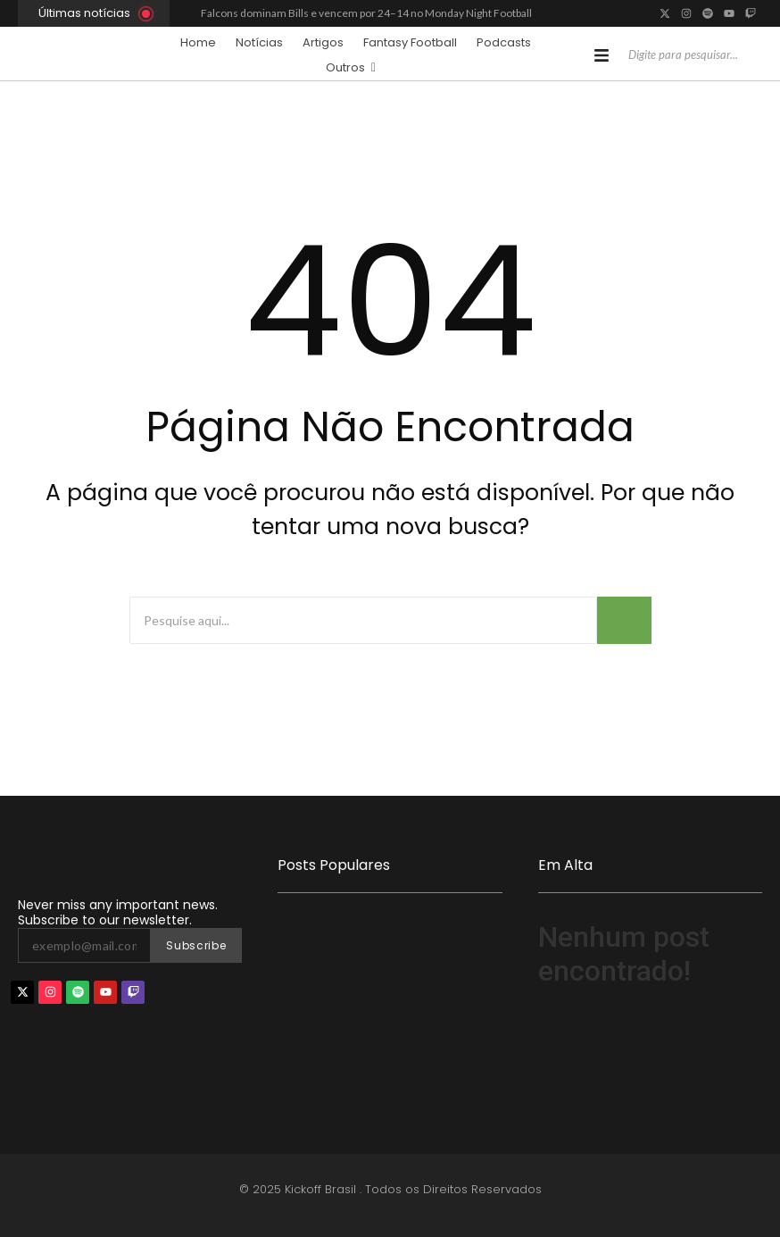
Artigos (323, 42)
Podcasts (504, 42)
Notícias (259, 42)
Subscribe (196, 945)
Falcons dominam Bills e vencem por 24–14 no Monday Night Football (366, 13)
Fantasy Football (410, 42)
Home (198, 42)
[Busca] (363, 620)
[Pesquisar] (684, 55)
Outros (351, 67)
